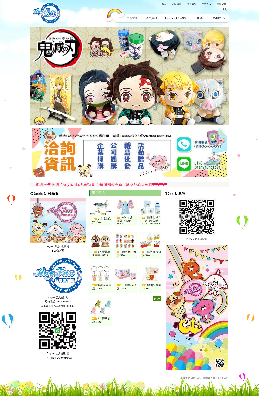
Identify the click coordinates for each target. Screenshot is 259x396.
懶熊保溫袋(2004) (151, 253)
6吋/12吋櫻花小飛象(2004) (125, 221)
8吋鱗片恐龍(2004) (101, 320)
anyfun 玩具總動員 (57, 246)
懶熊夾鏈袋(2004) (151, 286)
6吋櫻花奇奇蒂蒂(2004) (101, 253)
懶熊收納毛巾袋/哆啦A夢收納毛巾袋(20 (151, 221)
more (157, 298)
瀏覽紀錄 (221, 4)
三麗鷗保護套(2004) (126, 286)
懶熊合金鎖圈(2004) (102, 286)
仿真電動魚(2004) (102, 220)
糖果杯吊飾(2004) (126, 253)
